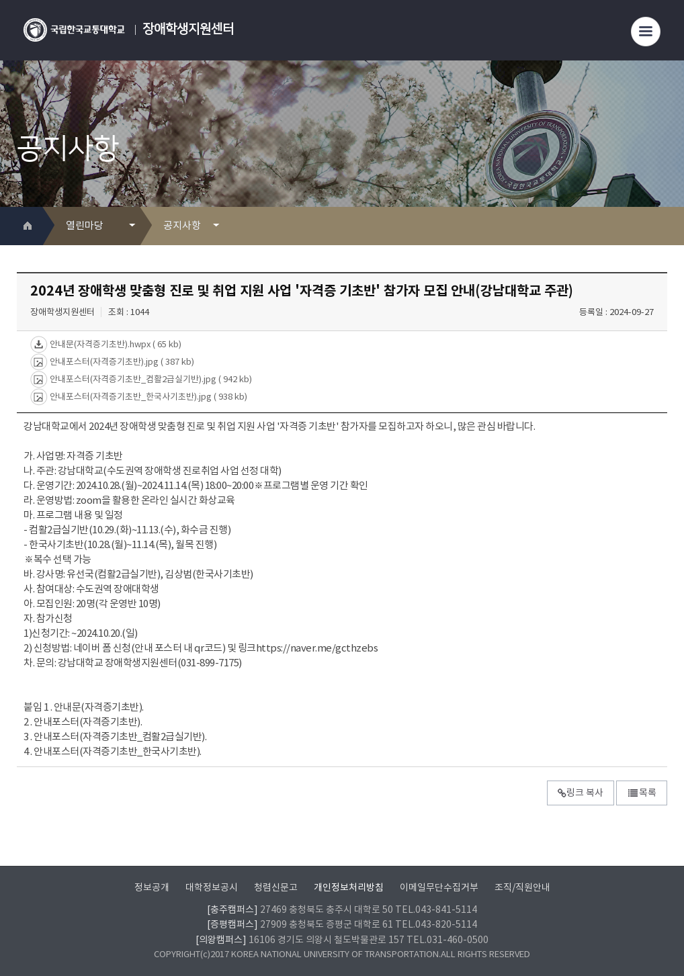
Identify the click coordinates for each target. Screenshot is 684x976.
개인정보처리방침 (349, 888)
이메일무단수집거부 (439, 888)
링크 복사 (580, 793)
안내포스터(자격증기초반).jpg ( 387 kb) (121, 362)
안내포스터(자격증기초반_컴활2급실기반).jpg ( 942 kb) (150, 379)
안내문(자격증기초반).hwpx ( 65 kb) (114, 344)
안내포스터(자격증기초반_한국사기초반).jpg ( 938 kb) (147, 397)
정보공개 (151, 888)
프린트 (637, 226)
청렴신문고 (276, 888)
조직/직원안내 (522, 888)
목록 (641, 793)
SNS (658, 226)
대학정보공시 (211, 888)
